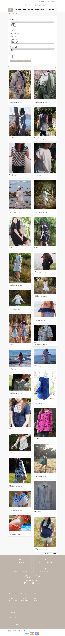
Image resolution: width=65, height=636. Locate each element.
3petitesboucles (32, 41)
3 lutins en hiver (32, 38)
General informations (13, 596)
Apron (32, 50)
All (32, 22)
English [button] (53, 1)
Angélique (32, 30)
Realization (15, 13)
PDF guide (11, 602)
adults (35, 596)
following (53, 66)
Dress (32, 57)
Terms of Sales (24, 593)
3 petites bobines (32, 39)
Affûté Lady (32, 27)
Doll (32, 56)
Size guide (11, 598)
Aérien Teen (32, 26)
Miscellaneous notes (13, 600)
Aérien (32, 25)
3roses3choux (32, 42)
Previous (47, 66)
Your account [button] (42, 1)
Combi (32, 53)
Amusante (32, 29)
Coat (32, 51)
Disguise (32, 55)
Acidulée (32, 23)
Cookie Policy (24, 598)
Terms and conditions (25, 600)
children (35, 593)
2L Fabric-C (32, 37)
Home (10, 13)
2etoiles (32, 35)
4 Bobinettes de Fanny (32, 43)
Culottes (32, 54)
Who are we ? (11, 593)
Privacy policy (24, 596)
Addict (32, 24)
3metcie (32, 40)
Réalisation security (31, 631)
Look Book (36, 600)
